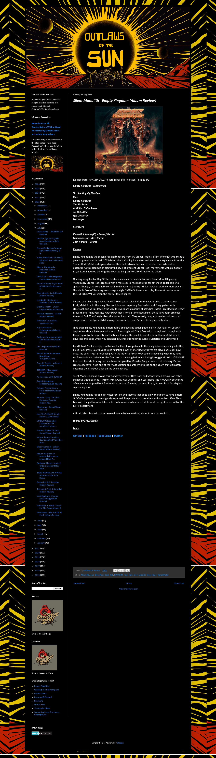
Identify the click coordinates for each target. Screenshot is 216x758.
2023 (37, 197)
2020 (37, 553)
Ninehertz (38, 701)
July (39, 228)
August (40, 224)
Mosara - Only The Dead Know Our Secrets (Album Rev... (48, 400)
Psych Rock (128, 575)
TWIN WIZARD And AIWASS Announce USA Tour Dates (49, 475)
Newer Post (79, 583)
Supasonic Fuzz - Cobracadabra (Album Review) (48, 330)
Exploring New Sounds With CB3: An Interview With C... (49, 340)
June (39, 521)
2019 (37, 557)
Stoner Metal (163, 575)
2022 (37, 202)
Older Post (179, 583)
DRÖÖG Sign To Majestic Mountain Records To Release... (48, 241)
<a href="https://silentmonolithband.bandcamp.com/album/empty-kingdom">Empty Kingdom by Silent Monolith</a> (102, 502)
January (41, 543)
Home (129, 583)
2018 (37, 562)
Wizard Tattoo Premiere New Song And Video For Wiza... (49, 440)
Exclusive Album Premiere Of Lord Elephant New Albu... (49, 466)
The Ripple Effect (42, 708)
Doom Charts (40, 693)
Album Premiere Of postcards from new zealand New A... (47, 456)
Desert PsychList (41, 686)
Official (77, 436)
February (41, 538)
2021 (37, 548)
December (42, 206)
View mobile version (128, 589)
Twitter (118, 436)
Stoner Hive (39, 705)
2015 (37, 575)
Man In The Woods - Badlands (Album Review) (46, 270)
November (42, 210)
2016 (37, 570)
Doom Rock (109, 575)
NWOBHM (118, 575)
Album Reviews (87, 575)
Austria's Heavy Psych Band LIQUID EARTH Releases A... (49, 286)
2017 (37, 566)
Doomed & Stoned (43, 697)
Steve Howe (152, 575)
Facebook (90, 436)
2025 (37, 189)
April (39, 530)
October (41, 215)
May (39, 525)
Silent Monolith (139, 575)
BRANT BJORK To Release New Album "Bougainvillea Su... (48, 356)
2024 (37, 193)
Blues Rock (99, 575)
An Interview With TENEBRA (49, 377)
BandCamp (105, 436)
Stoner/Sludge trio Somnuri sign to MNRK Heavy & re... (49, 251)
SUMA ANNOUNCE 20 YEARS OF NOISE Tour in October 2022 (50, 260)
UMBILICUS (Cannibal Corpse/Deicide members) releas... (47, 423)
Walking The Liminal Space (46, 690)
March (40, 534)
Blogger (120, 743)
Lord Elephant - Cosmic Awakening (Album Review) (47, 498)
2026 (37, 184)
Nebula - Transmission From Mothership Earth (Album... (49, 390)
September (42, 219)
